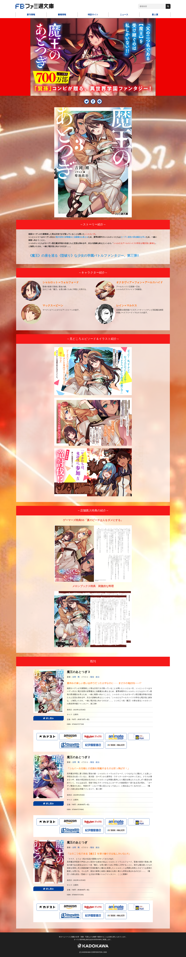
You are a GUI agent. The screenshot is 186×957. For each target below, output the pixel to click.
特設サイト (93, 14)
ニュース (124, 14)
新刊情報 (31, 14)
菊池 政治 (94, 677)
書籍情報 (62, 14)
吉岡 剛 (76, 677)
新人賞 (155, 14)
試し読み (48, 718)
